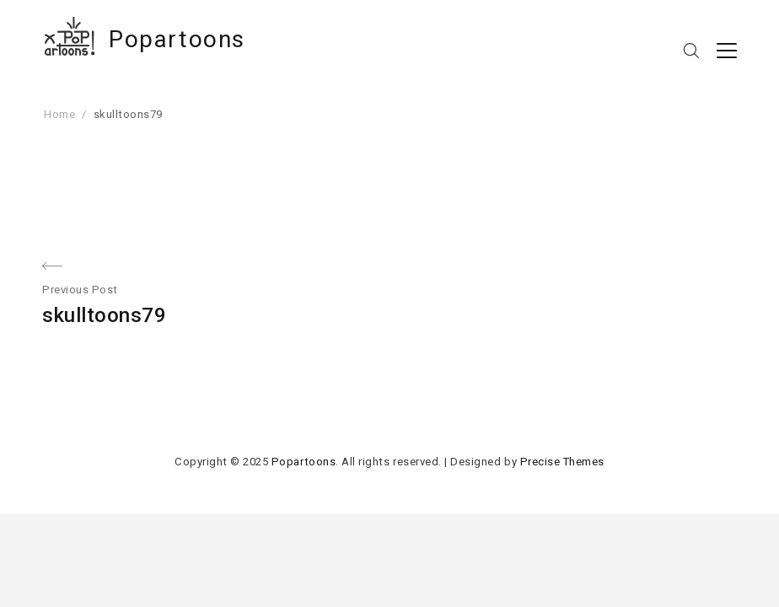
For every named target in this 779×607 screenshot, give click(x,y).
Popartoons (177, 39)
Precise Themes (562, 461)
